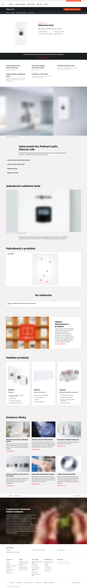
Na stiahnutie (31, 12)
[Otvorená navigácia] (3, 4)
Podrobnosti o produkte (21, 12)
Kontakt (45, 4)
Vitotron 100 (17, 495)
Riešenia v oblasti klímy (20, 4)
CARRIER (17, 586)
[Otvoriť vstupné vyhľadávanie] (80, 4)
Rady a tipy (39, 4)
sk (6, 495)
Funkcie (7, 12)
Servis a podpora (31, 4)
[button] (77, 496)
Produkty (11, 4)
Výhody (12, 12)
